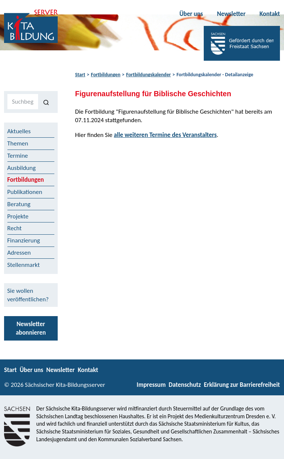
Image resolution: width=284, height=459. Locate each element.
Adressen (19, 253)
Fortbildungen (106, 74)
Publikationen (25, 192)
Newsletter (231, 14)
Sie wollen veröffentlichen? (28, 295)
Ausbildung (21, 168)
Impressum (151, 385)
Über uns (191, 14)
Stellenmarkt (23, 265)
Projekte (18, 216)
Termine (17, 156)
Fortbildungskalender (148, 74)
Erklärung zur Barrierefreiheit (242, 385)
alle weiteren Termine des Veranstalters (165, 135)
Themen (17, 143)
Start (80, 74)
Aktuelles (19, 131)
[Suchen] (46, 102)
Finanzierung (23, 240)
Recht (14, 228)
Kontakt (270, 14)
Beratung (19, 204)
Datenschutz (185, 385)
